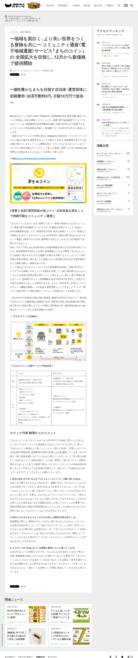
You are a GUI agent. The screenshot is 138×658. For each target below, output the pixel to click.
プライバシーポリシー (25, 652)
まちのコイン (28, 66)
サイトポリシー (10, 652)
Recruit (98, 5)
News (18, 16)
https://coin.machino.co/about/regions (36, 154)
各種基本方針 (40, 652)
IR (119, 5)
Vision (76, 5)
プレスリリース (16, 66)
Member (63, 5)
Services (13, 27)
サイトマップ (52, 652)
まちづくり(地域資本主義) (44, 66)
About (87, 5)
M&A (110, 5)
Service (50, 5)
